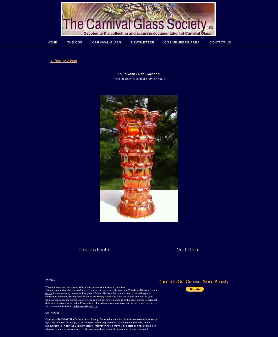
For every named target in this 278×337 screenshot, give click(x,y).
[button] (74, 42)
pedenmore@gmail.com (85, 306)
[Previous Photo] (99, 249)
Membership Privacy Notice (80, 303)
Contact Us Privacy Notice (98, 296)
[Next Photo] (180, 249)
